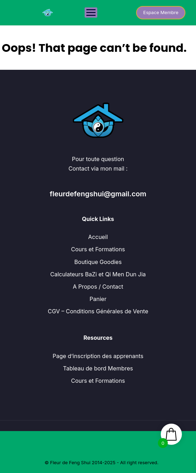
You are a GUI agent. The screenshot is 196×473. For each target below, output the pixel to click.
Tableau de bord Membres (98, 368)
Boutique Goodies (98, 261)
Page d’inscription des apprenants (98, 356)
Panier (98, 298)
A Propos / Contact (98, 286)
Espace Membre (160, 12)
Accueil (98, 236)
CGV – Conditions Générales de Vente (98, 311)
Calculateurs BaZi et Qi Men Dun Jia (98, 274)
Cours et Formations (98, 249)
